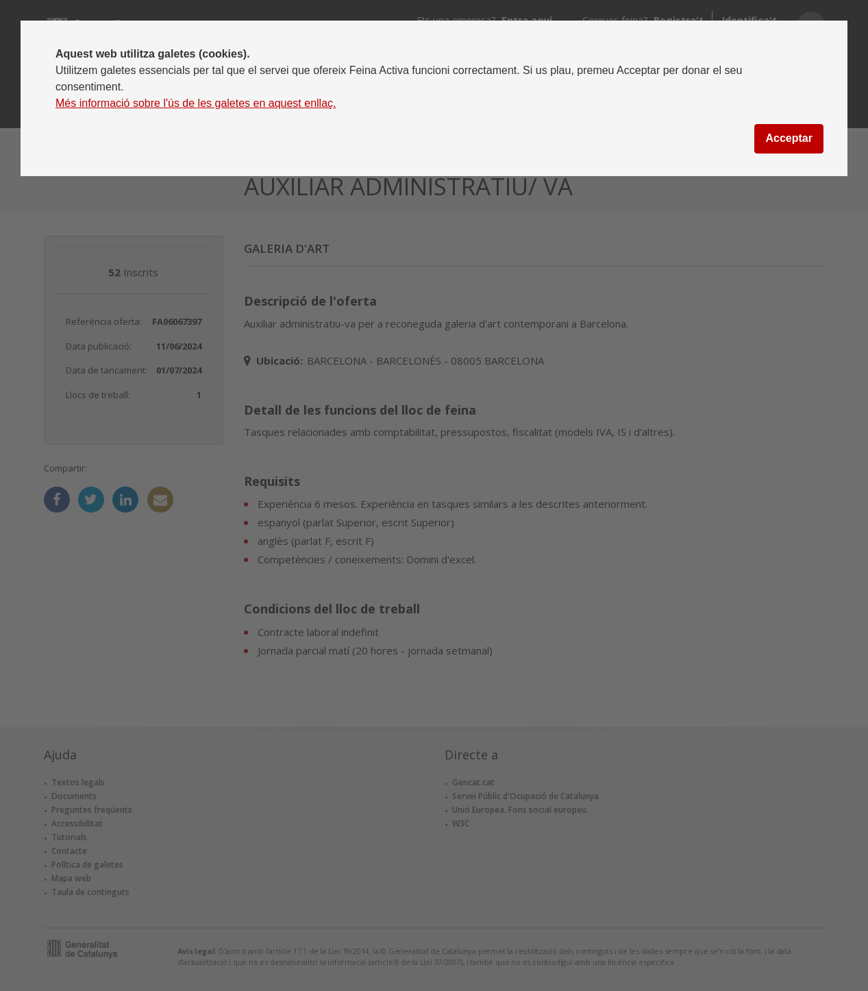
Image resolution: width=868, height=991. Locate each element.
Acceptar (788, 138)
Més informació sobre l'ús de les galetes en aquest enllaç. (195, 103)
